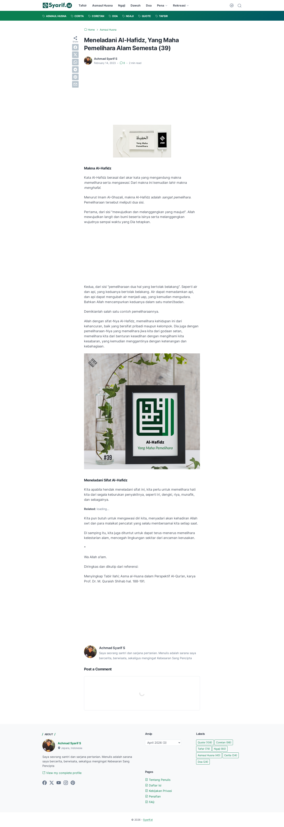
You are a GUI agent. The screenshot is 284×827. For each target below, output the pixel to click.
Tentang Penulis (157, 780)
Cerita (230, 755)
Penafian (153, 796)
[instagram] (66, 783)
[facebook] (75, 47)
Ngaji (121, 5)
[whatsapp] (75, 62)
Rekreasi (179, 5)
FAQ (149, 802)
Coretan (223, 742)
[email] (75, 84)
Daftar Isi (153, 785)
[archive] (163, 743)
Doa (149, 5)
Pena (160, 5)
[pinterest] (75, 77)
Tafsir (83, 5)
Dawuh (136, 5)
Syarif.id (148, 819)
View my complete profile (62, 773)
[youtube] (59, 783)
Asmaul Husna (102, 5)
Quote (205, 742)
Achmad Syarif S (69, 743)
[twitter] (75, 54)
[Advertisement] (142, 95)
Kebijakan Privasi (158, 791)
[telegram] (75, 69)
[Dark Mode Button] (231, 5)
